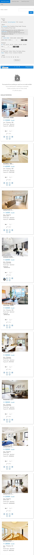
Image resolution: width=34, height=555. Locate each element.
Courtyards (21, 22)
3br (11, 57)
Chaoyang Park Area (9, 30)
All (1, 22)
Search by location (5, 1)
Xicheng (16, 26)
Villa (17, 22)
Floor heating (18, 51)
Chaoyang (5, 26)
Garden (10, 51)
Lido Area (15, 30)
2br (9, 57)
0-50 (4, 44)
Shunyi (8, 26)
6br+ (18, 57)
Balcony (23, 51)
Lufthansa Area (21, 30)
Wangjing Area (10, 31)
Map (2, 4)
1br (7, 57)
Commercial (15, 52)
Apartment (5, 22)
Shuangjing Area (16, 31)
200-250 (20, 44)
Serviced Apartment (11, 22)
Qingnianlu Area (21, 32)
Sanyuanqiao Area (5, 32)
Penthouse (6, 52)
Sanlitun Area (4, 31)
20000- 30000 (13, 38)
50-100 (7, 44)
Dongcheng (12, 26)
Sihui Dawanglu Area (13, 32)
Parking (14, 51)
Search (5, 9)
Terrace (10, 52)
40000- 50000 (4, 40)
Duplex (2, 52)
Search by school (25, 1)
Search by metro (15, 1)
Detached (20, 52)
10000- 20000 (6, 38)
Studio (4, 57)
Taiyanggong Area (5, 34)
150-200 (16, 44)
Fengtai (20, 26)
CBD (4, 30)
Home (2, 9)
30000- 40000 (20, 38)
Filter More (17, 60)
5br (15, 57)
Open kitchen (5, 51)
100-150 (11, 44)
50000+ (10, 40)
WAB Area (11, 34)
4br (13, 57)
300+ (2, 46)
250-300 (24, 44)
